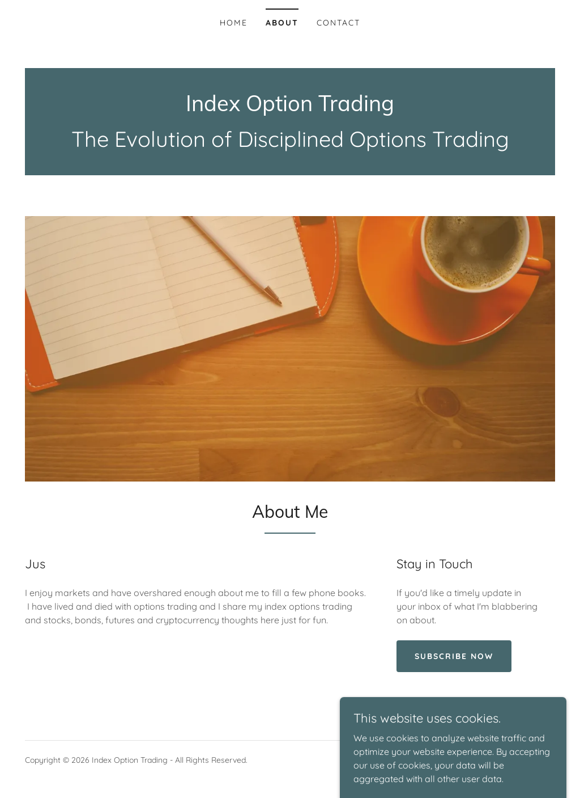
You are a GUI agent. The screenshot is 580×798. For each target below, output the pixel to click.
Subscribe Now (454, 656)
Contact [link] (338, 23)
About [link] (282, 23)
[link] (290, 107)
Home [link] (234, 23)
